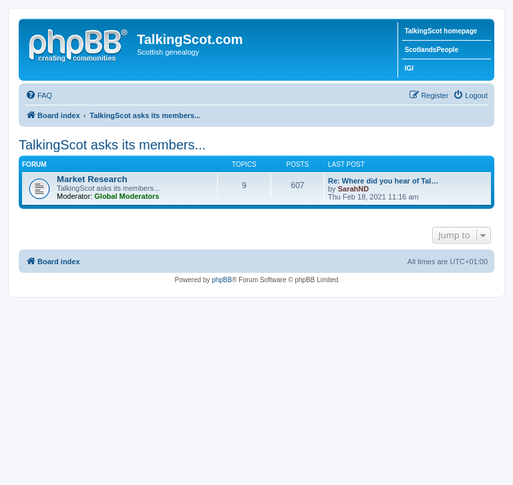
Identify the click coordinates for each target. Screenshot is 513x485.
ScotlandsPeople (432, 49)
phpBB (222, 280)
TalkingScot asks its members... (112, 144)
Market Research (92, 179)
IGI (409, 68)
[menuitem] (38, 95)
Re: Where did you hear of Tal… (383, 181)
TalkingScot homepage (441, 31)
